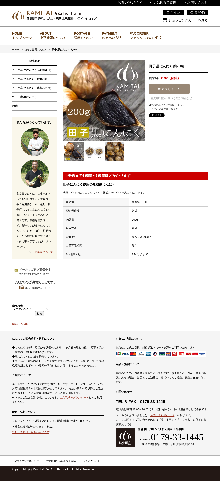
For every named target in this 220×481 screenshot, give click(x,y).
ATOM (24, 323)
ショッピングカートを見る (185, 20)
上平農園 (54, 13)
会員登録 (197, 12)
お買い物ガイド (130, 2)
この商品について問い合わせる (167, 105)
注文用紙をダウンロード (74, 397)
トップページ (22, 38)
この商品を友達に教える (163, 109)
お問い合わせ (197, 2)
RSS (15, 323)
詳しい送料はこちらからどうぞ (30, 432)
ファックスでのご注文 (146, 38)
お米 (15, 106)
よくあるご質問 (164, 2)
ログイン (173, 12)
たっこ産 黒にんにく (35, 49)
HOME (16, 49)
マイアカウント (91, 460)
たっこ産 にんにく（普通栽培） (31, 79)
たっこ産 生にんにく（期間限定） (32, 70)
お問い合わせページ (162, 415)
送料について (84, 38)
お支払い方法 (112, 38)
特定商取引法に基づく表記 (61, 460)
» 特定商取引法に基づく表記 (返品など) (170, 98)
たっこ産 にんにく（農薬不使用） (32, 88)
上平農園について (53, 38)
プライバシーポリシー (26, 460)
